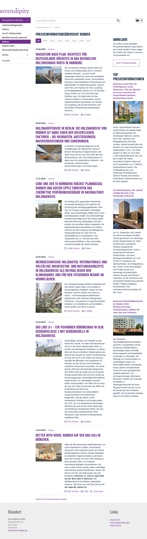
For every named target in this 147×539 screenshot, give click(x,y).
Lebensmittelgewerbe (12, 25)
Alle (38, 41)
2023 (45, 41)
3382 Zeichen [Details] (73, 491)
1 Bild (85, 491)
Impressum (115, 520)
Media (15, 55)
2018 (81, 41)
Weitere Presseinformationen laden (51, 499)
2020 (67, 41)
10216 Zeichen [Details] (74, 311)
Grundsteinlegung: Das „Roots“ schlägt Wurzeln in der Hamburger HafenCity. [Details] (128, 193)
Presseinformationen (15, 20)
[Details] (49, 76)
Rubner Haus (8, 46)
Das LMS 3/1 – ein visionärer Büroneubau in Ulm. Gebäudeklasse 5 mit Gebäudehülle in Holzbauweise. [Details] (70, 331)
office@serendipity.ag (17, 530)
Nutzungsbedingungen (120, 523)
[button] (139, 20)
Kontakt (6, 60)
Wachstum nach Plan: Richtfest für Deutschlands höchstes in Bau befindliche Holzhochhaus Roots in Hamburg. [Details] (66, 58)
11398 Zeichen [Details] (74, 248)
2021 (59, 41)
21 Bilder (88, 311)
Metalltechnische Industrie (14, 37)
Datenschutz (115, 525)
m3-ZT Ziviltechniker (12, 33)
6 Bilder (86, 170)
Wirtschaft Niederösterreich (15, 50)
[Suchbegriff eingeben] (78, 20)
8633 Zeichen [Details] (73, 115)
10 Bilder (87, 422)
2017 (89, 41)
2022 (52, 41)
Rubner (5, 42)
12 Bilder (87, 115)
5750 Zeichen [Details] (73, 422)
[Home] (14, 11)
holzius (5, 29)
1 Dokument (97, 491)
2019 (74, 41)
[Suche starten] (118, 20)
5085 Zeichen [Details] (73, 170)
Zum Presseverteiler (126, 63)
